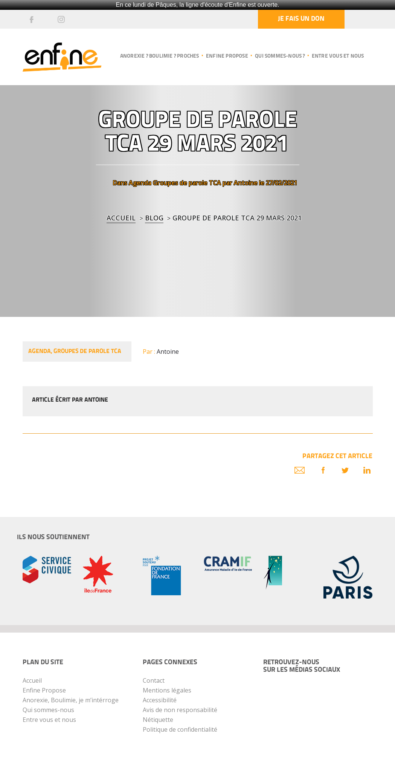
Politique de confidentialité (180, 729)
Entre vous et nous (338, 56)
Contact (154, 680)
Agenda (140, 183)
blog (154, 217)
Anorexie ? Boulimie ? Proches (159, 56)
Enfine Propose (44, 690)
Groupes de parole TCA (187, 183)
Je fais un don (301, 19)
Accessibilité (160, 700)
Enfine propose (227, 56)
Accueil (121, 217)
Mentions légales (167, 690)
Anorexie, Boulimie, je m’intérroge (71, 700)
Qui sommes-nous (48, 710)
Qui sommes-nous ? (280, 56)
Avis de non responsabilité (180, 710)
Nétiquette (158, 719)
